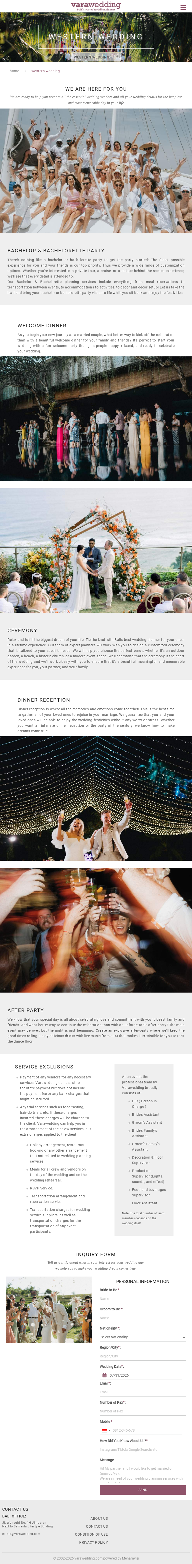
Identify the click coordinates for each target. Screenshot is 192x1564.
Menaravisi (130, 1558)
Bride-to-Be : (110, 1290)
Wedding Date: (112, 1367)
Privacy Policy (93, 1542)
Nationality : (110, 1328)
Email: (105, 1383)
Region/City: (110, 1347)
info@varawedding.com (23, 1534)
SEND (142, 1490)
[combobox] (106, 1431)
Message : (107, 1460)
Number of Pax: (113, 1402)
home (14, 71)
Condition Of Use (91, 1534)
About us (99, 1518)
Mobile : (106, 1422)
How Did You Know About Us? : (124, 1441)
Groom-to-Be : (111, 1309)
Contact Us (97, 1526)
